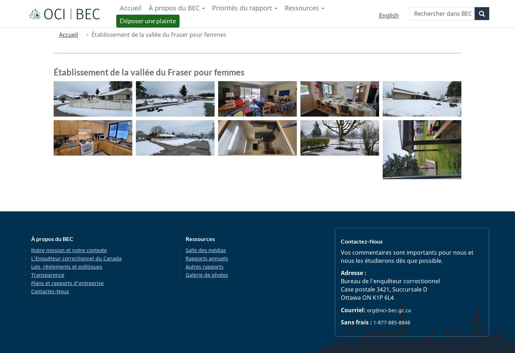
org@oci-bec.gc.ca (389, 310)
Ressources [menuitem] (304, 8)
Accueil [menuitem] (131, 8)
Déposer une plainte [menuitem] (148, 20)
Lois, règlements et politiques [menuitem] (66, 266)
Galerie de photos (207, 274)
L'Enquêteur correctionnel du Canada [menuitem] (76, 258)
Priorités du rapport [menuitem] (245, 8)
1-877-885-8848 (391, 322)
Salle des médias (206, 250)
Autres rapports (205, 266)
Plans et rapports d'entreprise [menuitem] (67, 283)
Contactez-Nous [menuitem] (50, 291)
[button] (93, 99)
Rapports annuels (207, 258)
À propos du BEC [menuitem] (177, 8)
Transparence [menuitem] (47, 274)
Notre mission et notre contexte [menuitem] (69, 250)
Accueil (68, 35)
